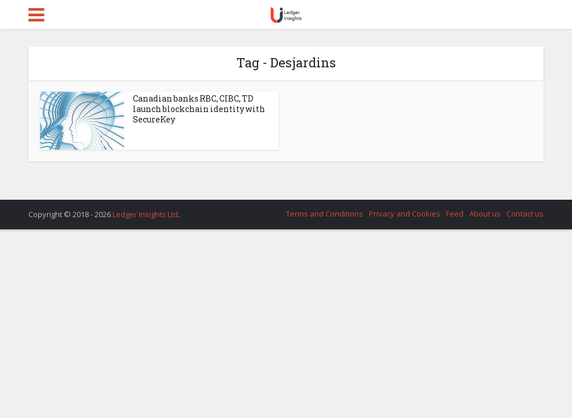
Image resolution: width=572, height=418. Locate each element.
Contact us (525, 213)
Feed (455, 213)
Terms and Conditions (324, 213)
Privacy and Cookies (404, 213)
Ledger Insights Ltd (145, 214)
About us (485, 213)
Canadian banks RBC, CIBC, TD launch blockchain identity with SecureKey (199, 109)
